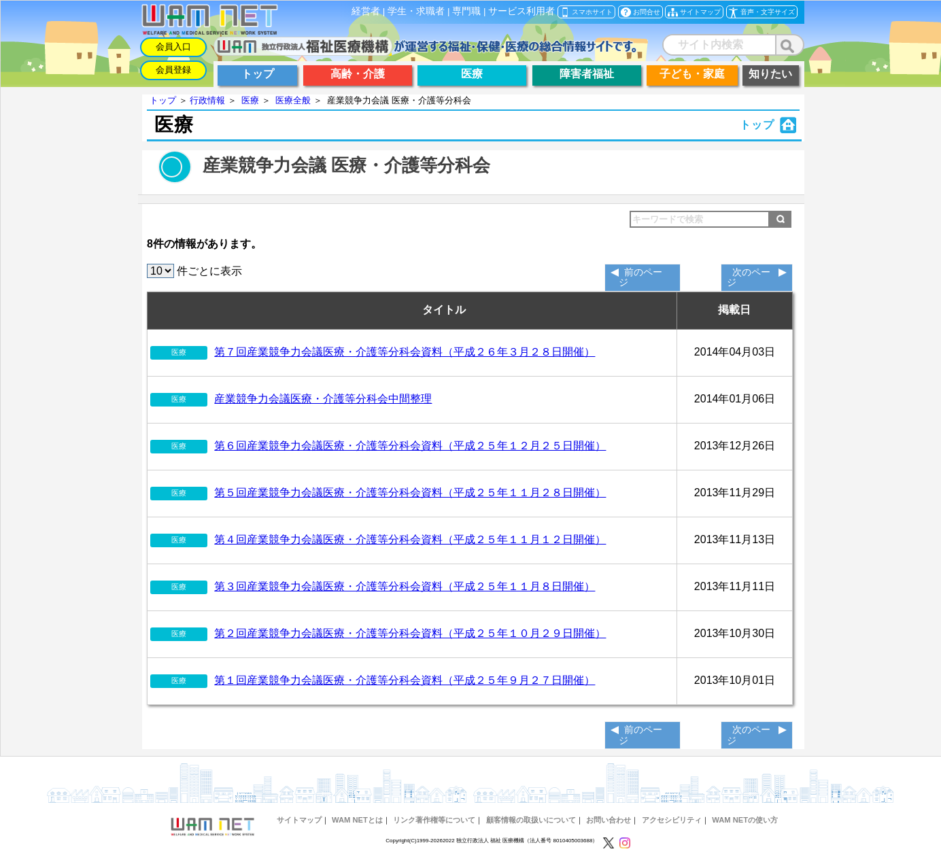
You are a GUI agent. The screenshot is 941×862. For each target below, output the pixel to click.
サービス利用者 (521, 11)
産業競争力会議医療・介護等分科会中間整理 (323, 398)
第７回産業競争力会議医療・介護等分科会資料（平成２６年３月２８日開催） (404, 352)
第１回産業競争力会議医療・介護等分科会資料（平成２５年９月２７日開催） (404, 680)
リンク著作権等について (434, 820)
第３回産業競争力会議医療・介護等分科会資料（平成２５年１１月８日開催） (404, 586)
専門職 (466, 11)
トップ (163, 100)
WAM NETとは (357, 820)
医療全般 (293, 100)
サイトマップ (299, 820)
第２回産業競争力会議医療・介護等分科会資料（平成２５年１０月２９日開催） (410, 633)
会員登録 (173, 70)
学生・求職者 (416, 11)
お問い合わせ (608, 820)
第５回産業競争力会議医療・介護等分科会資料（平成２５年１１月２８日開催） (410, 492)
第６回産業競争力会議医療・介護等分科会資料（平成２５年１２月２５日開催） (410, 445)
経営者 (366, 11)
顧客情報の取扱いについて (531, 820)
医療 (250, 100)
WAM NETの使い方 (745, 820)
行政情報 (207, 100)
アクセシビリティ (672, 820)
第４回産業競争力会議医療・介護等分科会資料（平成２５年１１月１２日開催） (410, 539)
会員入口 (173, 46)
